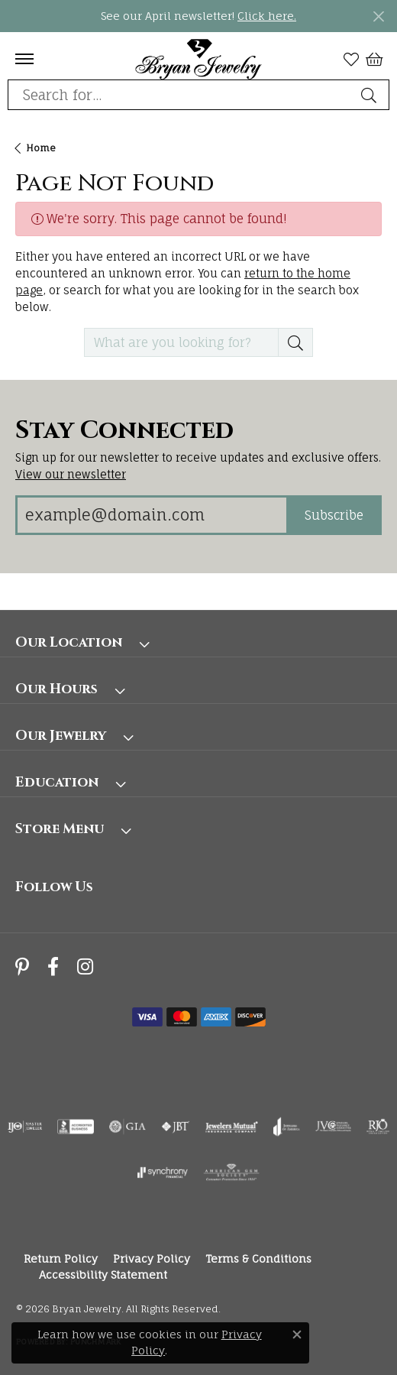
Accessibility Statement (103, 1274)
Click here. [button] (266, 15)
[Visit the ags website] (231, 1172)
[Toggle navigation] (24, 58)
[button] (351, 59)
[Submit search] (371, 94)
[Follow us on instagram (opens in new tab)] (85, 967)
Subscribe (334, 515)
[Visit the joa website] (286, 1126)
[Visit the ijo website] (25, 1126)
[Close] (378, 16)
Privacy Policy (151, 1258)
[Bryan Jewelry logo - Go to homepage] (199, 59)
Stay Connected (124, 431)
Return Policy (61, 1258)
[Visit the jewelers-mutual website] (231, 1126)
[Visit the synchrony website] (162, 1172)
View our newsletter (70, 474)
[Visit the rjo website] (377, 1126)
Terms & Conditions (258, 1258)
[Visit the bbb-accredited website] (75, 1126)
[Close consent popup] (297, 1334)
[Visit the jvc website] (333, 1126)
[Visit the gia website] (127, 1126)
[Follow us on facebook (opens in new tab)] (53, 967)
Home (41, 148)
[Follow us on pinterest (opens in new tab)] (22, 967)
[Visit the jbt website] (175, 1126)
